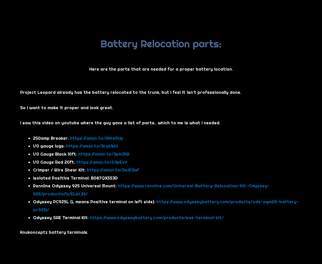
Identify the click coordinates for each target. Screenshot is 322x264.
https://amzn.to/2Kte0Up (96, 138)
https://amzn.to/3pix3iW (104, 154)
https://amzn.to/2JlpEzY (101, 162)
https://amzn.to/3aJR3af (113, 169)
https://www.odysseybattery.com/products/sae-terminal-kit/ (157, 217)
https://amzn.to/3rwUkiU (92, 146)
